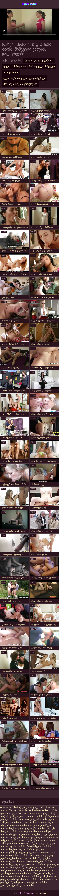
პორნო (28, 813)
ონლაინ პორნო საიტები (39, 822)
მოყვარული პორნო (21, 834)
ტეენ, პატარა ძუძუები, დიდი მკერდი (24, 78)
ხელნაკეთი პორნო (11, 873)
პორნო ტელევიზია (30, 819)
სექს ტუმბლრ (29, 867)
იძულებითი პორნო (11, 825)
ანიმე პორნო (23, 843)
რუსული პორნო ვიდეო (30, 849)
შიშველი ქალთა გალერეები (20, 84)
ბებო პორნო (27, 870)
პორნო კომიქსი (46, 828)
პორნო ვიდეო (42, 813)
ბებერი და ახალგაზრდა (39, 60)
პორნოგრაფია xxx (47, 816)
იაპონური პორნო (19, 876)
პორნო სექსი (8, 849)
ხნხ (47, 807)
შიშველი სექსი (9, 840)
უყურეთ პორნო (9, 819)
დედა (6, 66)
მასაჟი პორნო (20, 879)
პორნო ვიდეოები (32, 837)
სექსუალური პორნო (12, 822)
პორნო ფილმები (33, 825)
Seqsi (30, 846)
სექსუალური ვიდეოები (31, 807)
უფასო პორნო (17, 846)
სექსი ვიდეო (41, 834)
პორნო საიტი (51, 837)
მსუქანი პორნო (44, 861)
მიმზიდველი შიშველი (42, 66)
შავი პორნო (22, 882)
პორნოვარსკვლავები (13, 852)
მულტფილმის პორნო (32, 831)
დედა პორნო (17, 861)
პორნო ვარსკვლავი (42, 855)
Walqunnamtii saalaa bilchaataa (29, 810)
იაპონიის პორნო (19, 855)
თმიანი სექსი (25, 840)
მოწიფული (48, 819)
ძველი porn (16, 813)
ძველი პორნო (42, 846)
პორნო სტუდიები (10, 864)
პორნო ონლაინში (26, 858)
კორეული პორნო (20, 816)
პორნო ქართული (11, 867)
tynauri (30, 861)
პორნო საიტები (32, 873)
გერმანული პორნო (23, 885)
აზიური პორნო (44, 870)
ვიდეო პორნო (35, 852)
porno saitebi (8, 807)
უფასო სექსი (7, 858)
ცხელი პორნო (46, 867)
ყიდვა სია (41, 893)
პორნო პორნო (39, 879)
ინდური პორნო (9, 831)
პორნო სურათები (29, 4)
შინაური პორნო (9, 870)
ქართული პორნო (44, 840)
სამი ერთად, (10, 72)
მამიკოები (20, 66)
